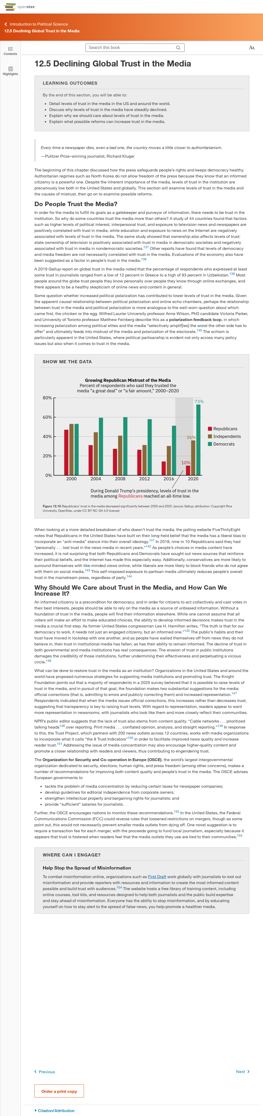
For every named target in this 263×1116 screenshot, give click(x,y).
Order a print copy (59, 1091)
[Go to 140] (199, 331)
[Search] (178, 48)
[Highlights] (10, 71)
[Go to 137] (146, 248)
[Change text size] (252, 47)
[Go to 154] (119, 888)
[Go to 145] (187, 631)
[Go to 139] (232, 274)
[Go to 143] (87, 571)
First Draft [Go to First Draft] (157, 876)
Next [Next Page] (244, 1071)
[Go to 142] (148, 547)
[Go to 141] (152, 541)
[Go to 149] (220, 726)
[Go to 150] (130, 738)
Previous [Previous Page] (43, 1071)
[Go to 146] (48, 661)
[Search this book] (129, 48)
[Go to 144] (129, 577)
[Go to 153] (239, 836)
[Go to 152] (176, 812)
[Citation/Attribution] (141, 1110)
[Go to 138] (143, 260)
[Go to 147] (234, 694)
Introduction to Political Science (36, 24)
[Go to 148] (62, 726)
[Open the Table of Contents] (10, 51)
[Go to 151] (59, 744)
